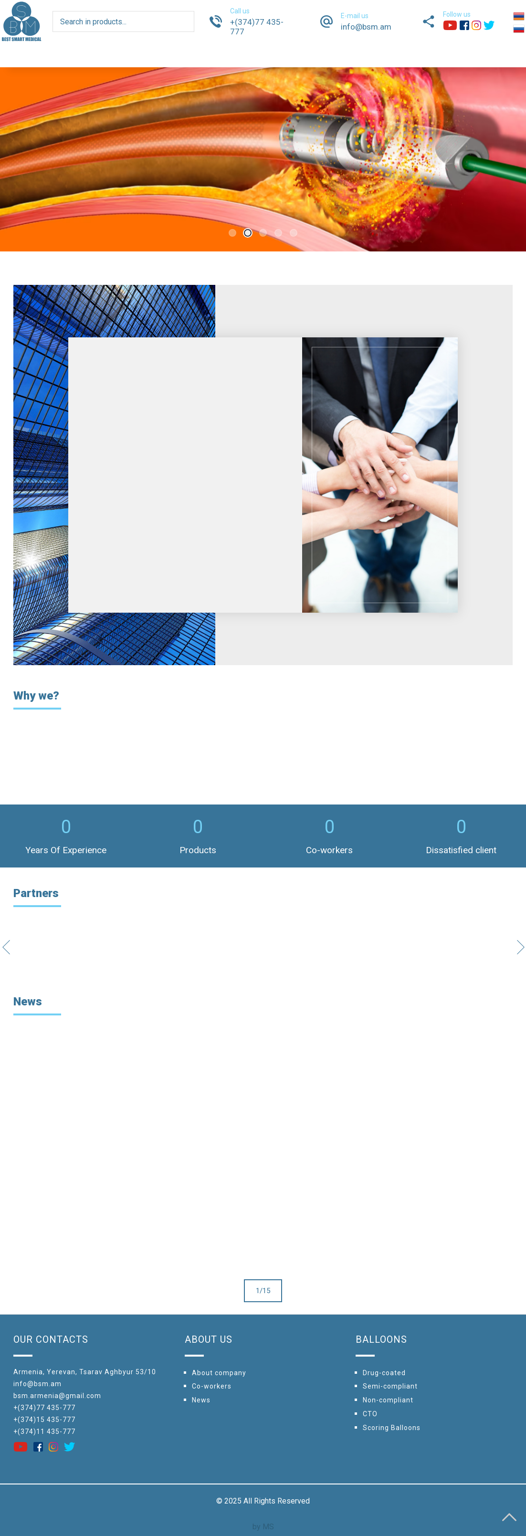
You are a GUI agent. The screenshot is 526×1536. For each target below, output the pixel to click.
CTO (370, 1414)
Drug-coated (384, 1373)
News (201, 1400)
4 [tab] (278, 233)
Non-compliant (388, 1400)
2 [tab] (248, 233)
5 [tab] (293, 233)
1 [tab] (232, 233)
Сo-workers (211, 1386)
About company (219, 1373)
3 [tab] (263, 233)
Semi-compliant (390, 1386)
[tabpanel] (263, 159)
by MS (263, 1526)
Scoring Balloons (392, 1428)
